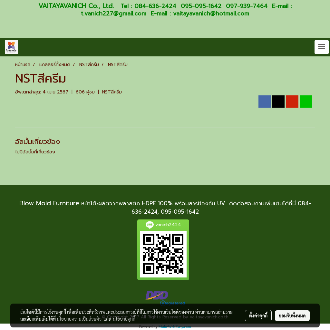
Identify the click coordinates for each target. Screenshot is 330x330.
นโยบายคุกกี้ (124, 319)
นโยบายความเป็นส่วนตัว (79, 319)
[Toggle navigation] (322, 47)
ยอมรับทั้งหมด (292, 315)
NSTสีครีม (112, 92)
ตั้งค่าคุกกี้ (258, 315)
